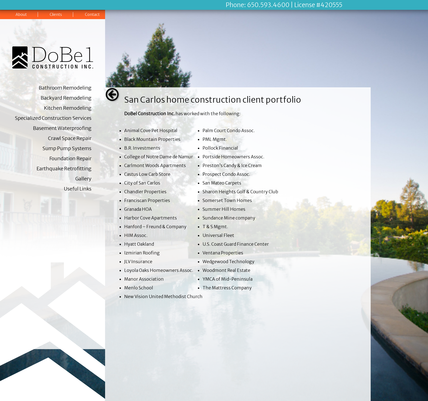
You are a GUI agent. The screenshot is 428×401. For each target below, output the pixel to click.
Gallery (83, 179)
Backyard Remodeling (66, 98)
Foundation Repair (70, 158)
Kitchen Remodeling (67, 108)
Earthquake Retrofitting (64, 168)
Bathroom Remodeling (65, 88)
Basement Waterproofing (62, 128)
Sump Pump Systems (66, 148)
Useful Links (77, 189)
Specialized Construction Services (53, 118)
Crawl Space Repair (69, 138)
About (21, 14)
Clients (56, 14)
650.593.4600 (268, 5)
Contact (92, 14)
